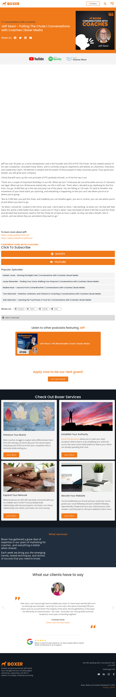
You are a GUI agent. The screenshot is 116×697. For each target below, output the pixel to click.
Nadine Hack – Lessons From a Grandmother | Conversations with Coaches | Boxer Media (44, 287)
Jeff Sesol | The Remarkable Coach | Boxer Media (65, 343)
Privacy (105, 687)
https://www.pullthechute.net (15, 235)
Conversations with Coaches (19, 22)
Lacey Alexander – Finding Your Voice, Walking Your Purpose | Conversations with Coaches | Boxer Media (51, 281)
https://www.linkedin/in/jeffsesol (17, 238)
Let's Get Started (58, 379)
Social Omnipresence (70, 439)
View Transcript (12, 317)
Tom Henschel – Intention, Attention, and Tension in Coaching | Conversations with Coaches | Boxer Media (52, 293)
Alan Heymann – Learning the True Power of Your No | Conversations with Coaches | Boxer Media (47, 300)
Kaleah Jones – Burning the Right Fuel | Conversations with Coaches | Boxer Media (40, 275)
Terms (112, 687)
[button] (105, 4)
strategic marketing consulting (21, 675)
